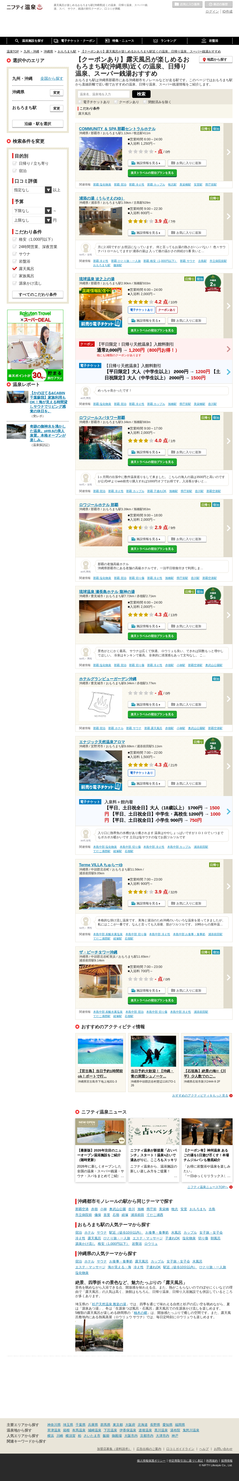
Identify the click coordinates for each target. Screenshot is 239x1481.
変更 (56, 93)
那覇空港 (82, 1209)
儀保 (97, 1215)
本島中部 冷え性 (153, 847)
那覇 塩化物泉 (102, 184)
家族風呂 (26, 276)
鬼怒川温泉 (191, 1430)
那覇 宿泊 (120, 184)
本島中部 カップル (179, 847)
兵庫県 (93, 1425)
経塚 (125, 1215)
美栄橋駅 (185, 184)
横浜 (50, 1436)
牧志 (174, 1209)
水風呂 (176, 1232)
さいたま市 (92, 1436)
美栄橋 (164, 1209)
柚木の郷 (140, 1313)
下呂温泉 (110, 1430)
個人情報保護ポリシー (151, 1460)
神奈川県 (54, 1425)
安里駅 (198, 184)
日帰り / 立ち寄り (34, 163)
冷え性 (80, 1238)
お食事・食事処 (157, 1232)
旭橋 (140, 1209)
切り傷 (203, 1238)
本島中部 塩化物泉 (105, 847)
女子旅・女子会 (211, 1232)
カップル (190, 1232)
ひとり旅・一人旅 (116, 1238)
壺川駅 (212, 404)
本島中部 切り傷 (130, 847)
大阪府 (130, 1425)
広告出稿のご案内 (148, 1449)
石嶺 (116, 1215)
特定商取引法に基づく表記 (186, 1460)
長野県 (155, 1425)
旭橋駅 (172, 404)
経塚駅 (117, 851)
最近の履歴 (219, 4)
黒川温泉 (161, 1430)
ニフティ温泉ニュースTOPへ (207, 1187)
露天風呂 (94, 1238)
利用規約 (212, 1460)
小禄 (103, 1209)
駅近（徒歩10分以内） (126, 1232)
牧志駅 (172, 184)
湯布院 (175, 1430)
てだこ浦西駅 (101, 851)
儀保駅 (117, 265)
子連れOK (172, 1238)
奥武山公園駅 (214, 665)
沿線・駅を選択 (37, 124)
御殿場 (117, 1436)
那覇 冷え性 (136, 184)
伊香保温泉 (128, 1430)
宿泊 (78, 1232)
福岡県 (180, 1425)
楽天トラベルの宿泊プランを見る (152, 173)
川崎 (59, 1436)
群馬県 (105, 1425)
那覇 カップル (156, 184)
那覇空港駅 (213, 491)
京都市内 (146, 1436)
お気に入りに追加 (188, 163)
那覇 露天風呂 (153, 728)
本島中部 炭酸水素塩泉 (108, 934)
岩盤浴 (137, 1244)
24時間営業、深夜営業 (38, 247)
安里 (183, 1209)
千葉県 (81, 1425)
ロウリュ (151, 1244)
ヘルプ (204, 1449)
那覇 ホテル (115, 728)
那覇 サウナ (187, 261)
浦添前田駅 (201, 847)
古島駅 (202, 261)
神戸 (175, 1436)
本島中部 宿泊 (134, 1012)
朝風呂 (216, 1238)
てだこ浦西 (155, 1215)
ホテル (89, 1232)
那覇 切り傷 (136, 578)
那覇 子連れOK (156, 491)
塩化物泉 (189, 1238)
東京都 (118, 1425)
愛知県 (168, 1425)
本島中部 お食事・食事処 (189, 934)
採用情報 (227, 1460)
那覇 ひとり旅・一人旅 (126, 261)
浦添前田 (137, 1215)
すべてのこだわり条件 (38, 294)
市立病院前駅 (218, 261)
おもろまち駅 (101, 265)
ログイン (212, 11)
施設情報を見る (147, 163)
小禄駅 (181, 665)
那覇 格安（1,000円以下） (160, 261)
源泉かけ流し (85, 1244)
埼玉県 (68, 1425)
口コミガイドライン (180, 1449)
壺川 (131, 1209)
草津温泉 (54, 1430)
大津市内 (162, 1436)
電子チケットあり (96, 102)
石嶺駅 (129, 851)
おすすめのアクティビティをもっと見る (200, 1095)
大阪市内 (131, 1436)
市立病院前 (83, 1215)
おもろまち (198, 1209)
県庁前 (152, 1209)
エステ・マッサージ (148, 1238)
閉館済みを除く (160, 102)
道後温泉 (145, 1430)
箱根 (66, 1430)
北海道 (143, 1425)
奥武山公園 (117, 1209)
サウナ (102, 1232)
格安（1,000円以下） (114, 1244)
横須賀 (70, 1436)
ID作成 (228, 11)
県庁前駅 (211, 184)
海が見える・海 (119, 1267)
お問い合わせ (223, 1449)
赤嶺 (94, 1209)
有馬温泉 (79, 1430)
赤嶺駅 (169, 665)
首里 (106, 1215)
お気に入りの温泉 (187, 4)
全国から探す (51, 78)
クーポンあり (129, 102)
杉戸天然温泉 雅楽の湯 (109, 1304)
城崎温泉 (94, 1430)
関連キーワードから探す (26, 1441)
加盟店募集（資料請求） (114, 1449)
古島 (212, 1209)
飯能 (106, 1436)
